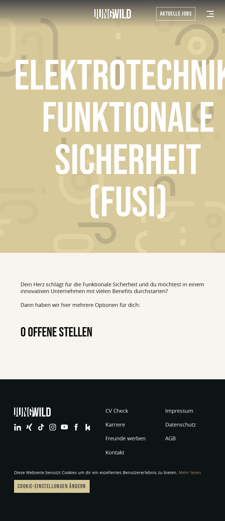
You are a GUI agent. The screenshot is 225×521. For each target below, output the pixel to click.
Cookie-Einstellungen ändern (52, 486)
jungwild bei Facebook (76, 427)
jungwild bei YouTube (64, 427)
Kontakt (114, 452)
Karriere (115, 424)
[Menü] (210, 14)
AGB (170, 438)
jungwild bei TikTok (41, 427)
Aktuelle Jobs (176, 13)
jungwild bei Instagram (52, 427)
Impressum (179, 410)
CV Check (116, 410)
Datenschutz (180, 424)
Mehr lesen (190, 472)
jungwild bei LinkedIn (17, 427)
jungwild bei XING (29, 427)
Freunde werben (125, 438)
